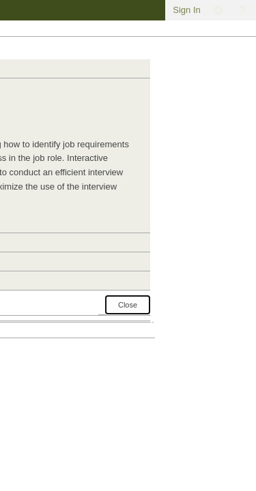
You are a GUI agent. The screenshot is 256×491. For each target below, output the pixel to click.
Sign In (186, 10)
